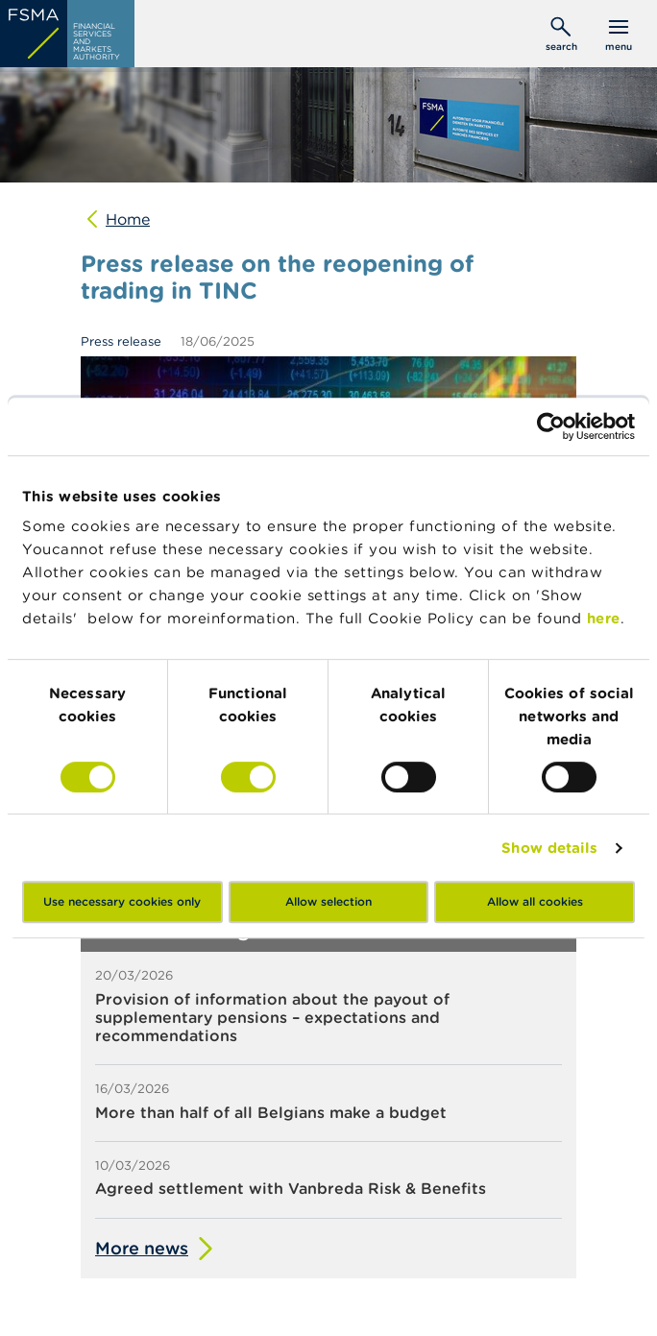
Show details (549, 847)
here (603, 618)
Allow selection (328, 901)
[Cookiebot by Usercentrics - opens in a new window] (551, 426)
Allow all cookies (535, 901)
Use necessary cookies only (122, 901)
